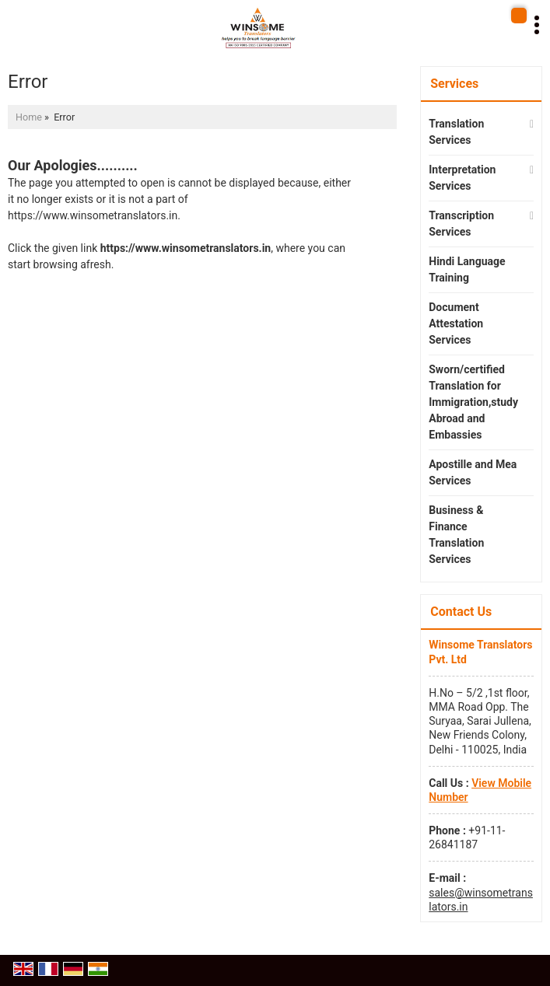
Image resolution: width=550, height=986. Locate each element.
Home (29, 117)
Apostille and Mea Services (473, 472)
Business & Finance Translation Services (456, 534)
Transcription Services (461, 223)
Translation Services (456, 131)
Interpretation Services (462, 177)
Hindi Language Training (467, 269)
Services (454, 83)
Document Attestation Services (456, 323)
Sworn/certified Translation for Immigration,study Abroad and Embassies (473, 402)
